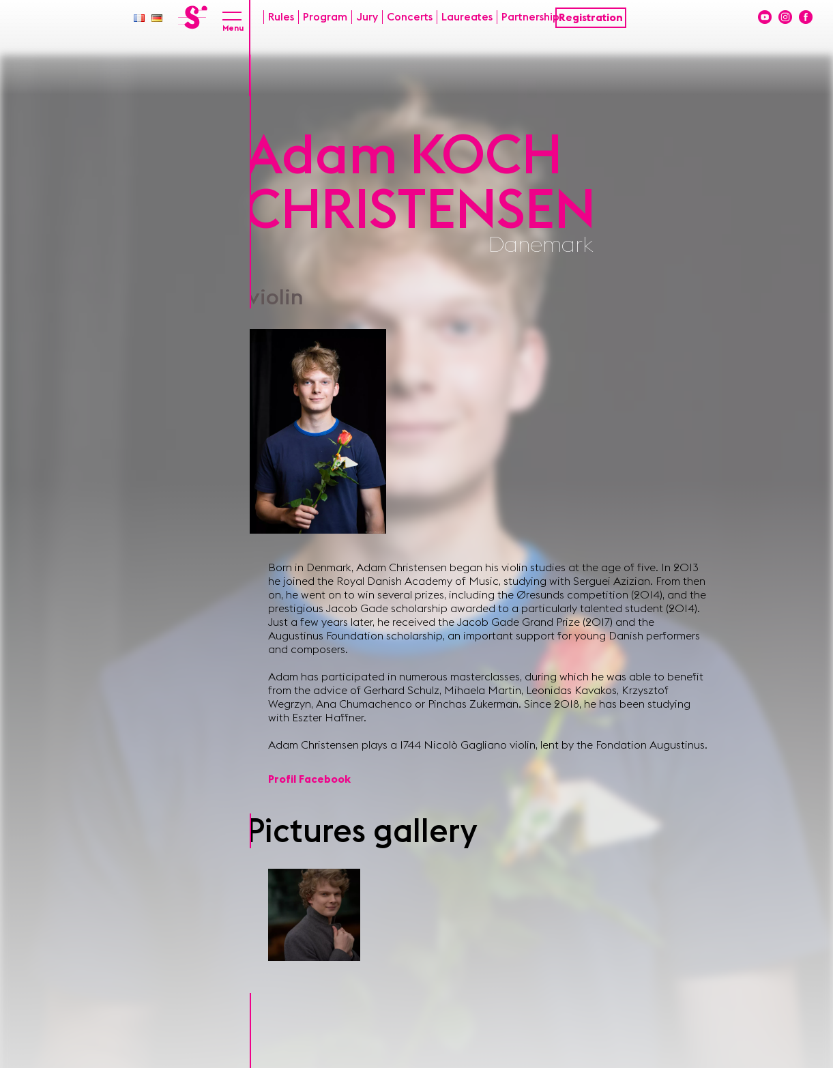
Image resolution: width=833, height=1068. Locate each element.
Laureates (467, 17)
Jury (367, 17)
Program (325, 17)
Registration (591, 17)
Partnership (530, 17)
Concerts (410, 17)
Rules (281, 17)
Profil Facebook (309, 779)
